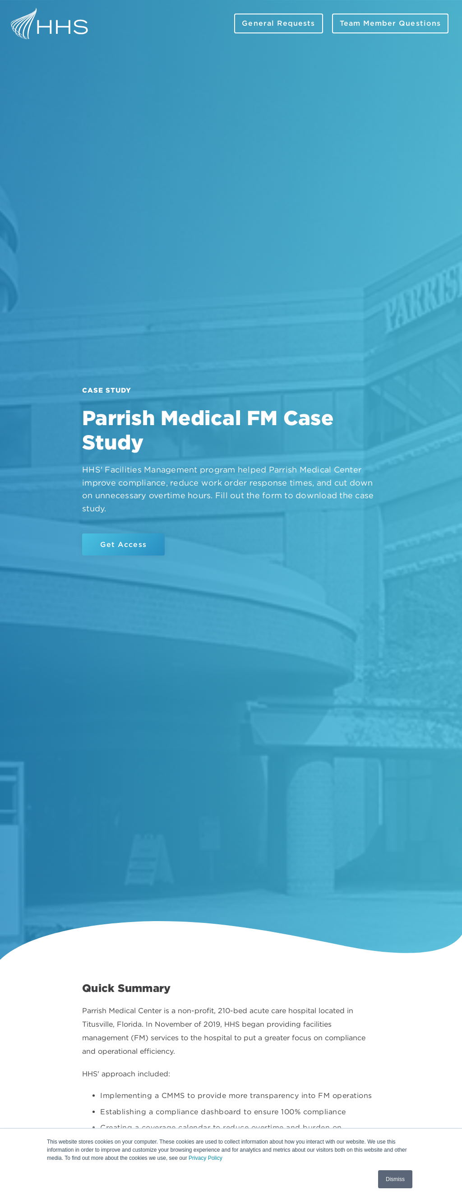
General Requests (278, 23)
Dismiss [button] (395, 1179)
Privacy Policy (205, 1158)
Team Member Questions (390, 23)
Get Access (123, 544)
